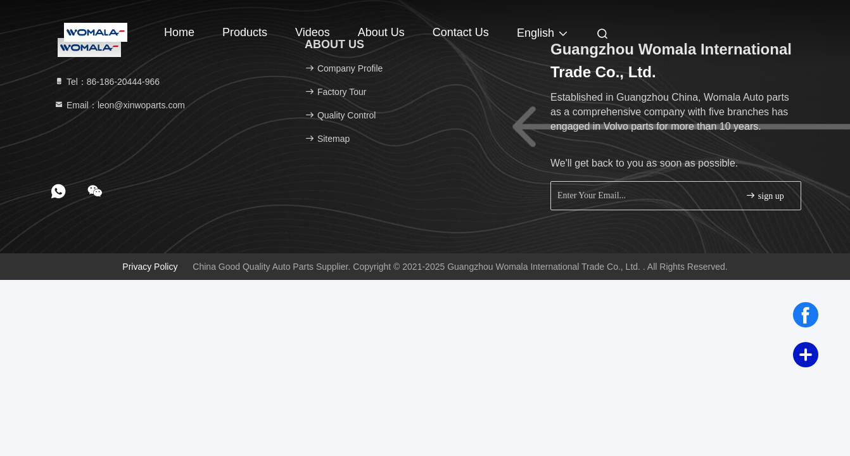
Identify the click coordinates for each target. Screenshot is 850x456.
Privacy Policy (149, 267)
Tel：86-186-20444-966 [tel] (107, 82)
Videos (312, 32)
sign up (764, 195)
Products (244, 32)
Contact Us (461, 32)
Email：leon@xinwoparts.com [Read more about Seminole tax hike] (119, 105)
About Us (381, 32)
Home (179, 32)
